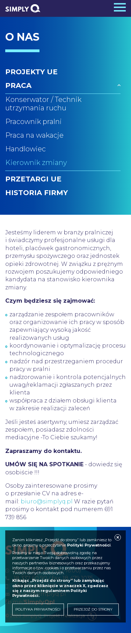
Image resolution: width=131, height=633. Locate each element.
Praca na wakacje (34, 135)
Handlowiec (25, 149)
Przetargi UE (33, 179)
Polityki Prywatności (89, 545)
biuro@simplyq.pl (47, 501)
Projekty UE (31, 72)
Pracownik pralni (33, 121)
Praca (18, 85)
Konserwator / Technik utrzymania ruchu (43, 103)
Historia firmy (36, 192)
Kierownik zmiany (36, 162)
